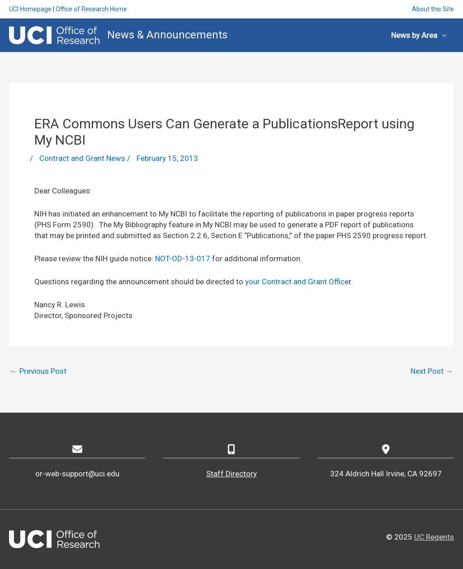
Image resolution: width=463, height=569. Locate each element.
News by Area (414, 35)
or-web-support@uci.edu (77, 473)
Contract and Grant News (82, 158)
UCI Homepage (30, 9)
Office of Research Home (91, 9)
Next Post (432, 371)
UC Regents (434, 536)
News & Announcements (167, 34)
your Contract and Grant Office (296, 281)
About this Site (433, 9)
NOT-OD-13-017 (182, 258)
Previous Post (38, 371)
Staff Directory (231, 473)
